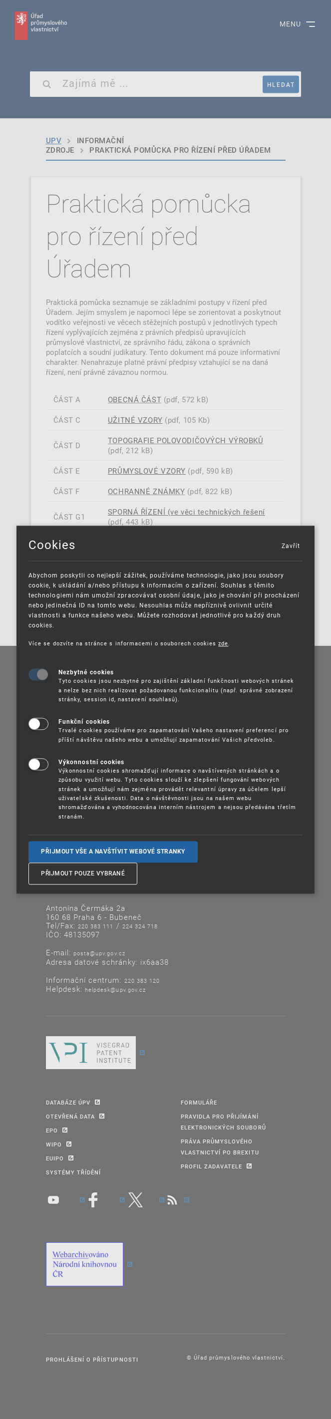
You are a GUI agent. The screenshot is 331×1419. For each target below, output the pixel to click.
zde (223, 643)
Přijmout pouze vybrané (83, 873)
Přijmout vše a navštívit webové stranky (113, 851)
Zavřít (291, 546)
